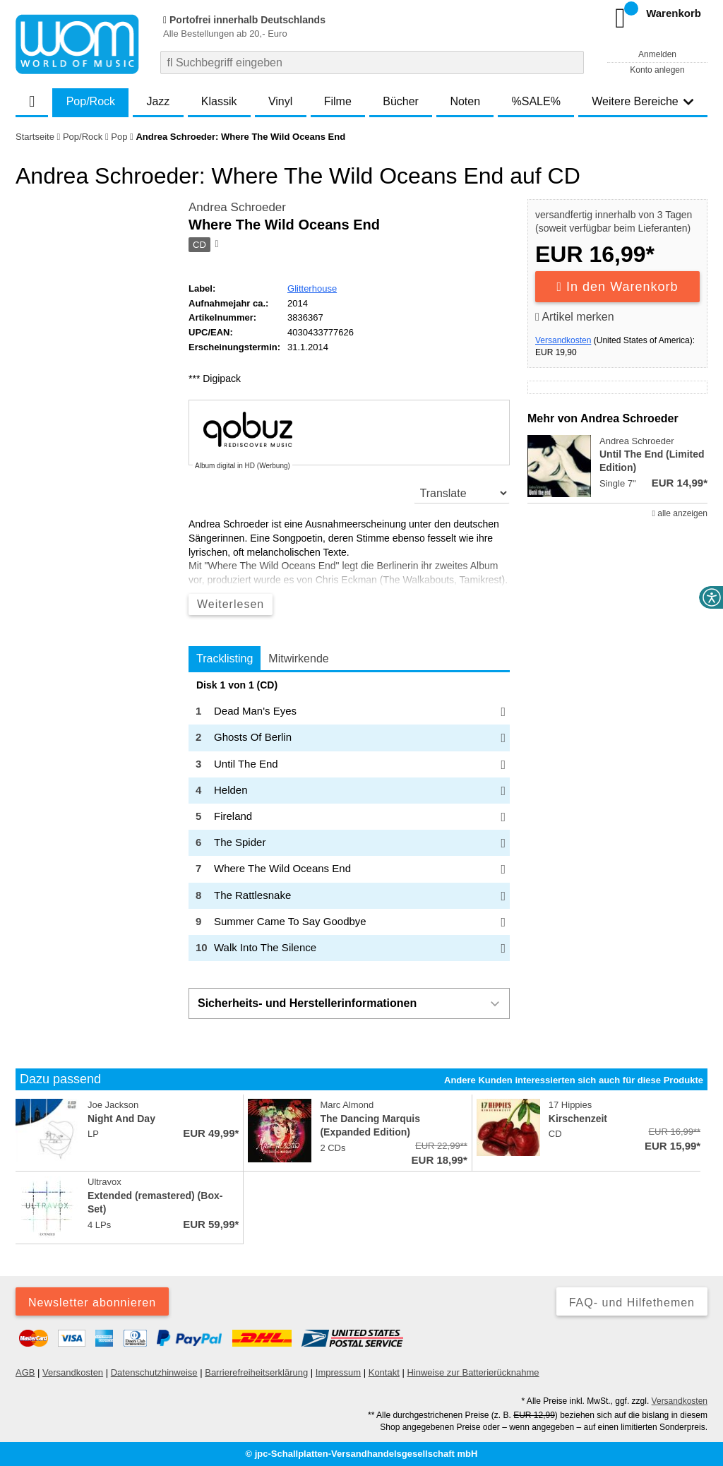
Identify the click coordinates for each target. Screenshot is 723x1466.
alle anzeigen (679, 513)
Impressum (338, 1372)
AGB (25, 1372)
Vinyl (280, 101)
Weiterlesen (230, 604)
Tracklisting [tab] (224, 658)
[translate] (462, 492)
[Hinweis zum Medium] (215, 245)
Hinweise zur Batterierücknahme (473, 1372)
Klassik (219, 101)
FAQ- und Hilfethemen (632, 1303)
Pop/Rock (90, 101)
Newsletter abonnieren (92, 1303)
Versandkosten (563, 340)
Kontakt (384, 1372)
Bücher (401, 101)
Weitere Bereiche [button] (642, 101)
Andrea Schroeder (237, 207)
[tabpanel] (349, 820)
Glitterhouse (312, 288)
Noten (465, 101)
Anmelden (657, 54)
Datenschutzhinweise (154, 1372)
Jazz (157, 101)
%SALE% (536, 101)
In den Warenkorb (618, 287)
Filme (338, 101)
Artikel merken (574, 317)
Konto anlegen (657, 70)
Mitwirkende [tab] (298, 658)
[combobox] (372, 62)
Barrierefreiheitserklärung (256, 1372)
